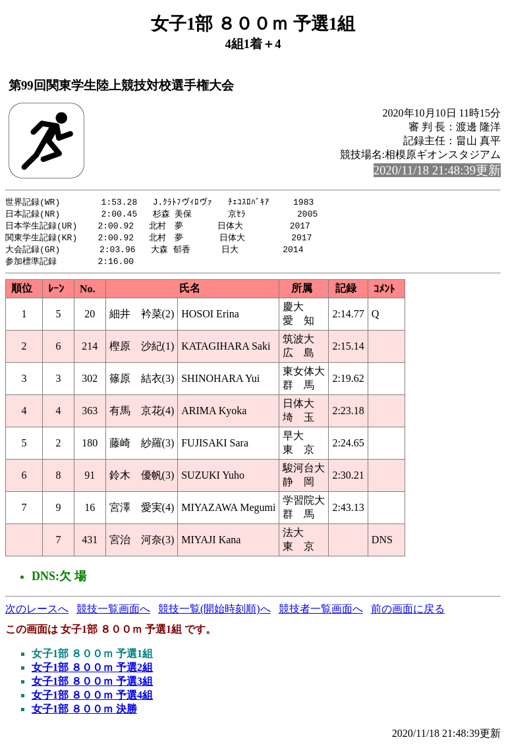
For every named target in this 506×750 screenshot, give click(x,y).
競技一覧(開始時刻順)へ (214, 612)
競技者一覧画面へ (321, 612)
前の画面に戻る (408, 612)
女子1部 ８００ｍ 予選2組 (92, 671)
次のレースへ (37, 612)
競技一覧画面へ (113, 612)
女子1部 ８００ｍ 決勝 (84, 712)
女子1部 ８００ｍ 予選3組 (92, 685)
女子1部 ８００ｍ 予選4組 (92, 699)
